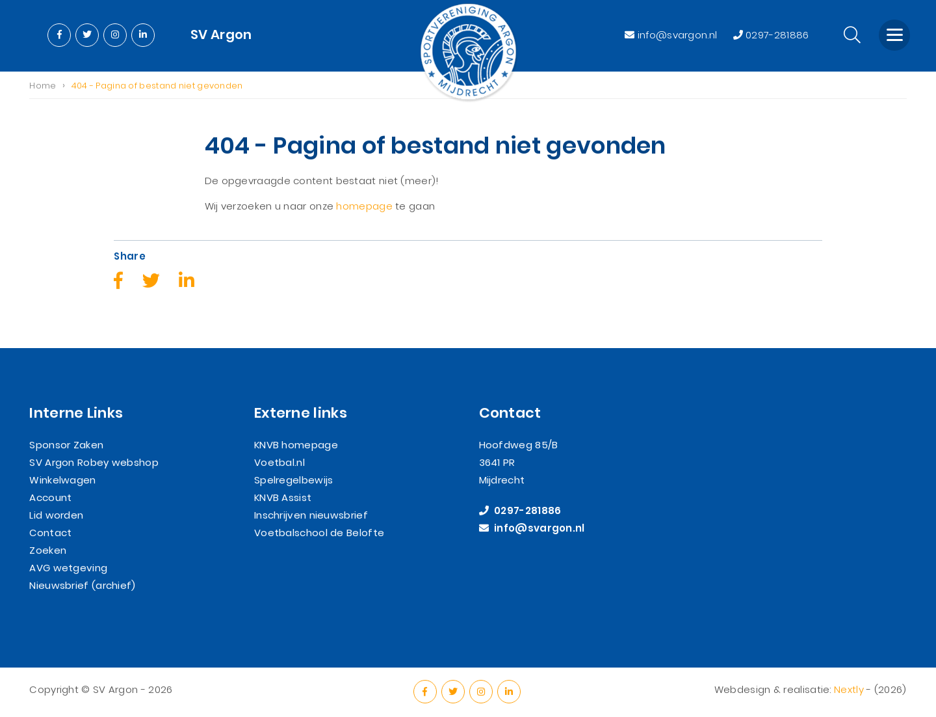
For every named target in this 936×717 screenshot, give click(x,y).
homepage (364, 206)
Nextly (849, 689)
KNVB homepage (296, 445)
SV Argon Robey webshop (94, 462)
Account (50, 497)
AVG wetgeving (68, 568)
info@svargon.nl (672, 35)
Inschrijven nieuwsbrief (311, 515)
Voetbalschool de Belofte (319, 532)
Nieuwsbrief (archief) (82, 585)
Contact (50, 532)
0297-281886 (771, 35)
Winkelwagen (62, 480)
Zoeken (47, 550)
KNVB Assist (282, 497)
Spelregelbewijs (293, 480)
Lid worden (56, 515)
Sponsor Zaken (66, 445)
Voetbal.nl (279, 462)
